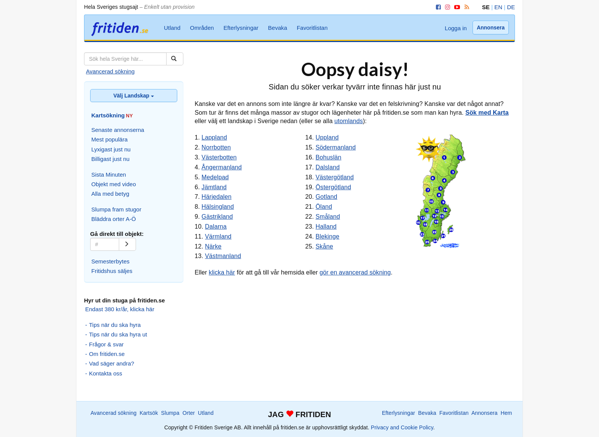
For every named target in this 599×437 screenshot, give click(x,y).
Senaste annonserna (117, 130)
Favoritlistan (312, 27)
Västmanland (223, 256)
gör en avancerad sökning (355, 272)
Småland (328, 216)
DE (511, 7)
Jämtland (214, 187)
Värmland (218, 236)
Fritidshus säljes (112, 271)
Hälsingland (218, 206)
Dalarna (216, 226)
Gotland (326, 196)
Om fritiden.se (107, 354)
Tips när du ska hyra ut (118, 334)
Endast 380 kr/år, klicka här (119, 309)
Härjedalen (217, 196)
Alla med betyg (110, 193)
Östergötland (333, 187)
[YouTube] (456, 7)
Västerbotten (219, 157)
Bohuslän (329, 157)
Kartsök (148, 413)
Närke (213, 246)
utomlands (348, 121)
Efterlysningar (241, 27)
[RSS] (465, 7)
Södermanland (336, 147)
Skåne (324, 246)
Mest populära (109, 139)
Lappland (214, 137)
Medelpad (215, 177)
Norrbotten (216, 147)
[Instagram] (446, 7)
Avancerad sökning (110, 71)
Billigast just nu (110, 159)
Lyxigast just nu (111, 149)
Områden (202, 27)
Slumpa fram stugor (116, 209)
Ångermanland (222, 167)
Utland (172, 27)
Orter (189, 413)
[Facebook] (437, 7)
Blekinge (327, 236)
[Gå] (127, 244)
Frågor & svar (106, 344)
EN (498, 7)
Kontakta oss (105, 373)
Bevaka (277, 27)
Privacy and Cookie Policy (402, 427)
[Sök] (174, 58)
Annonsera (491, 27)
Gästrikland (217, 216)
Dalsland (328, 167)
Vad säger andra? (111, 363)
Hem (506, 413)
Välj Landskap (133, 96)
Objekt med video (113, 184)
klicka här (222, 272)
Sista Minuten (108, 174)
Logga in (456, 28)
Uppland (327, 137)
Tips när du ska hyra (115, 325)
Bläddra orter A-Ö (113, 219)
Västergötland (335, 177)
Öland (324, 206)
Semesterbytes (110, 261)
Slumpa (170, 413)
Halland (326, 226)
